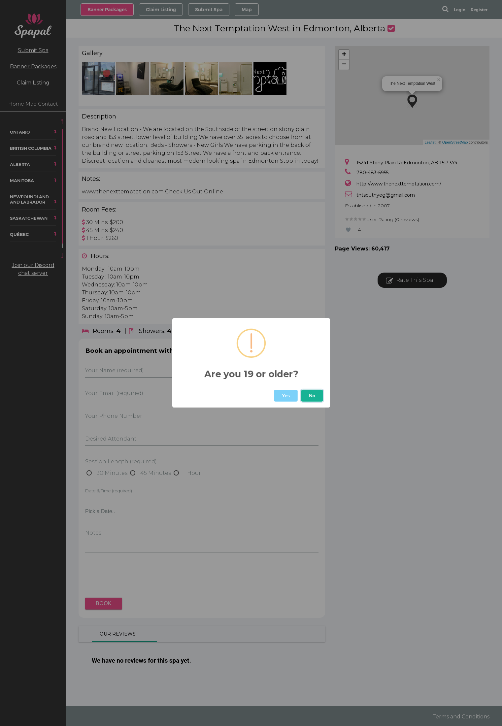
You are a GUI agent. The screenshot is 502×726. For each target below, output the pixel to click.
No (312, 395)
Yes (286, 395)
